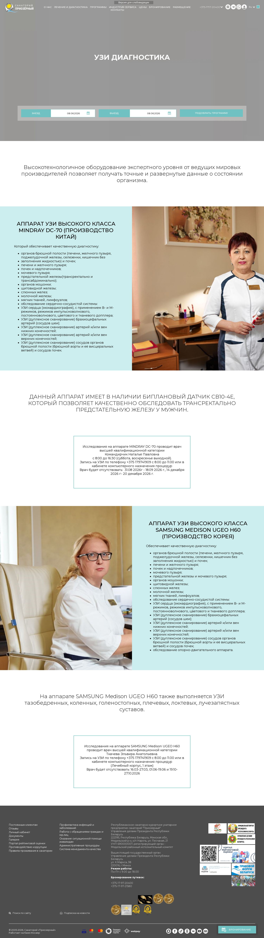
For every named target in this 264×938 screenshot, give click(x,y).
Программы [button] (98, 7)
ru (250, 6)
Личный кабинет (19, 832)
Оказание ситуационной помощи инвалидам (80, 840)
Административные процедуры (79, 845)
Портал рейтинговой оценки (27, 843)
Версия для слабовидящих (133, 2)
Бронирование (240, 929)
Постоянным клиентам (23, 824)
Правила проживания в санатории (30, 850)
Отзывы (13, 828)
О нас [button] (48, 7)
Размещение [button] (182, 7)
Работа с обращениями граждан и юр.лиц (81, 833)
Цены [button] (143, 7)
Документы (16, 836)
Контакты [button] (117, 9)
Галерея (14, 839)
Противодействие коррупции (28, 847)
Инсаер (35, 932)
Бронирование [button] (159, 7)
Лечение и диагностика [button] (71, 7)
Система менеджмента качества (80, 849)
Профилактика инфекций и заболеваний (76, 826)
